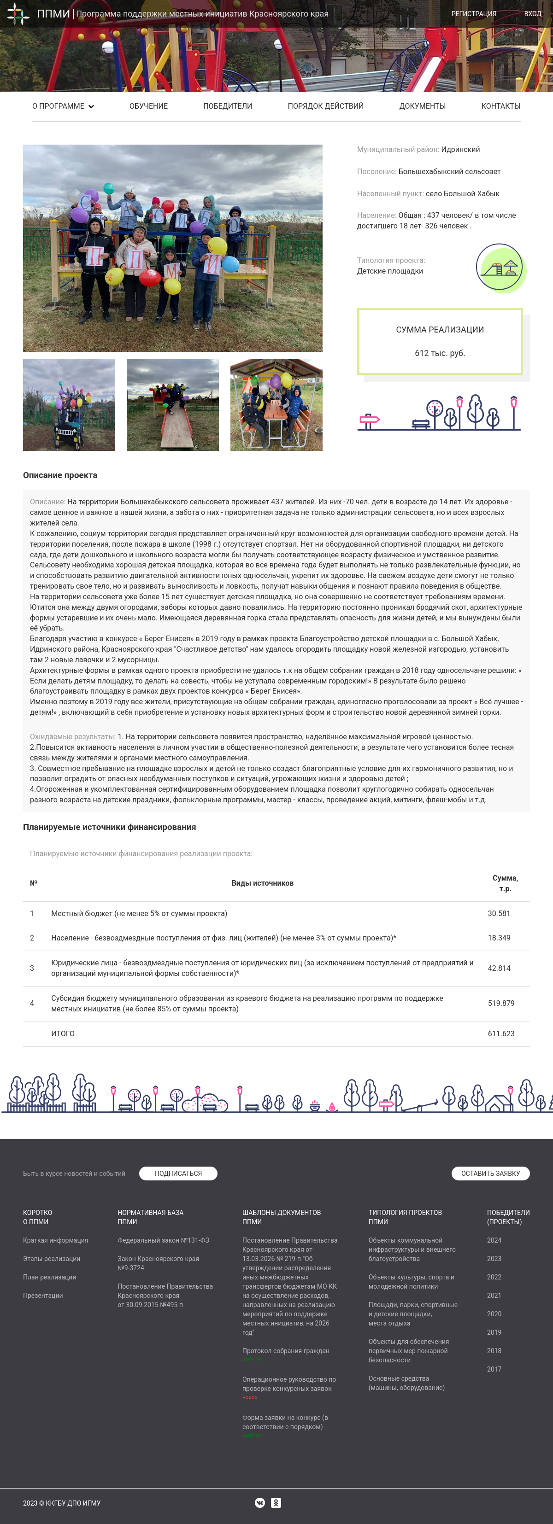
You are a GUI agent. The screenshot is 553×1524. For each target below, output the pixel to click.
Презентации (43, 1295)
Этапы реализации (51, 1258)
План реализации (49, 1277)
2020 (494, 1314)
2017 (494, 1369)
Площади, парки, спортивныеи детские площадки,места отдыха (413, 1314)
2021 (494, 1295)
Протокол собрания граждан (285, 1351)
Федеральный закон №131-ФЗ (163, 1240)
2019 (494, 1332)
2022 (494, 1277)
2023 (494, 1258)
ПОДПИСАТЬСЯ (178, 1173)
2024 (494, 1240)
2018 (494, 1351)
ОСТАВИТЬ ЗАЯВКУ (490, 1173)
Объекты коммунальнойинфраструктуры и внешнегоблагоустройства (412, 1249)
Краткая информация (55, 1240)
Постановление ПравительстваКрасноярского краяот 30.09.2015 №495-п (165, 1295)
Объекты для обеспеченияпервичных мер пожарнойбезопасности (409, 1351)
